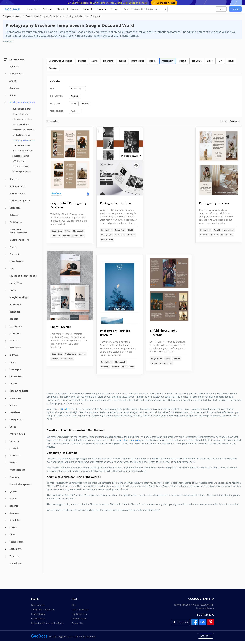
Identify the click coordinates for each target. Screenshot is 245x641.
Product (182, 61)
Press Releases (17, 469)
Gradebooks (15, 304)
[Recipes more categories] (5, 499)
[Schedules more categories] (5, 520)
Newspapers (16, 419)
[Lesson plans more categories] (5, 369)
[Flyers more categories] (5, 290)
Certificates (15, 222)
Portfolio (14, 448)
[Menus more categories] (5, 405)
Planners (14, 441)
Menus (13, 405)
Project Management (20, 484)
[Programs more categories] (5, 477)
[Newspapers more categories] (5, 420)
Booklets (14, 87)
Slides (12, 534)
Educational (108, 61)
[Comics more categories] (5, 247)
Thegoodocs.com (12, 16)
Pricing (114, 9)
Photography (167, 61)
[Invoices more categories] (5, 340)
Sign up (235, 9)
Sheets (13, 527)
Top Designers (79, 614)
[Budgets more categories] (5, 179)
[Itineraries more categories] (5, 348)
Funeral (122, 61)
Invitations (15, 333)
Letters (13, 383)
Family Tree (15, 282)
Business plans (17, 193)
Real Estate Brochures (22, 150)
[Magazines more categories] (5, 398)
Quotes (13, 491)
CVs (11, 268)
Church (61, 9)
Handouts (14, 311)
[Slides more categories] (5, 535)
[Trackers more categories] (5, 556)
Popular (233, 121)
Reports (13, 505)
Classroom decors (19, 239)
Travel (231, 61)
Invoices (13, 340)
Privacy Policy (38, 614)
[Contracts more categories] (5, 254)
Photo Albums (17, 433)
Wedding (53, 68)
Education (72, 9)
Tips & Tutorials (80, 609)
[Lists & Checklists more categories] (5, 391)
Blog (74, 604)
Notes (12, 426)
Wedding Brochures (21, 171)
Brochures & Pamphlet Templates (44, 16)
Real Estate (197, 61)
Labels (12, 362)
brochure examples (129, 440)
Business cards (17, 186)
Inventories (15, 326)
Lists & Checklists (18, 390)
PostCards (14, 455)
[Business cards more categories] (5, 186)
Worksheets (15, 563)
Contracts (14, 254)
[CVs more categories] (5, 269)
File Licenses (37, 604)
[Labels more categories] (5, 362)
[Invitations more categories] (5, 333)
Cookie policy (38, 618)
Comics (13, 246)
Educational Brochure (22, 119)
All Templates (14, 60)
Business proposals (19, 200)
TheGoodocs (63, 409)
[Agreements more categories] (5, 74)
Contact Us (77, 623)
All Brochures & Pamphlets (61, 61)
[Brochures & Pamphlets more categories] (5, 102)
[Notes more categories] (5, 427)
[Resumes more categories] (5, 513)
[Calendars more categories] (5, 208)
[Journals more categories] (5, 355)
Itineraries (15, 347)
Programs (14, 477)
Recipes (13, 498)
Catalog (13, 214)
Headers (13, 318)
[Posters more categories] (5, 463)
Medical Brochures (21, 134)
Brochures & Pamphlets (22, 102)
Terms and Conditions (42, 609)
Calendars (14, 207)
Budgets (13, 179)
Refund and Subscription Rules (47, 623)
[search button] (165, 9)
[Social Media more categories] (5, 542)
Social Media (16, 541)
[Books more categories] (5, 95)
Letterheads (16, 376)
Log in (221, 9)
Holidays (101, 9)
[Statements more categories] (5, 549)
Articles (13, 80)
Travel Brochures (20, 166)
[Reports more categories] (5, 506)
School (210, 61)
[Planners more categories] (5, 441)
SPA (220, 61)
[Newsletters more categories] (5, 412)
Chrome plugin (79, 618)
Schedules (14, 520)
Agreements (16, 73)
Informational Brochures (23, 129)
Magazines (15, 397)
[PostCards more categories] (5, 455)
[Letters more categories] (5, 384)
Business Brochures (21, 108)
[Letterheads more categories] (5, 376)
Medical (152, 61)
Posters (13, 462)
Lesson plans (16, 369)
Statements (15, 548)
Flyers (12, 290)
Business (47, 9)
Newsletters (15, 412)
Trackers (14, 556)
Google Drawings (18, 297)
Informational (137, 61)
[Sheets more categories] (5, 527)
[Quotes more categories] (5, 491)
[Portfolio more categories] (5, 448)
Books (12, 95)
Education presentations (23, 275)
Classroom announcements (18, 231)
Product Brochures (21, 145)
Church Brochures (20, 114)
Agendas (14, 66)
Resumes (14, 512)
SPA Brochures (19, 161)
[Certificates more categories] (5, 222)
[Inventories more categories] (5, 326)
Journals (13, 354)
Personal (87, 9)
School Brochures (20, 155)
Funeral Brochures (21, 124)
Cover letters (16, 261)
